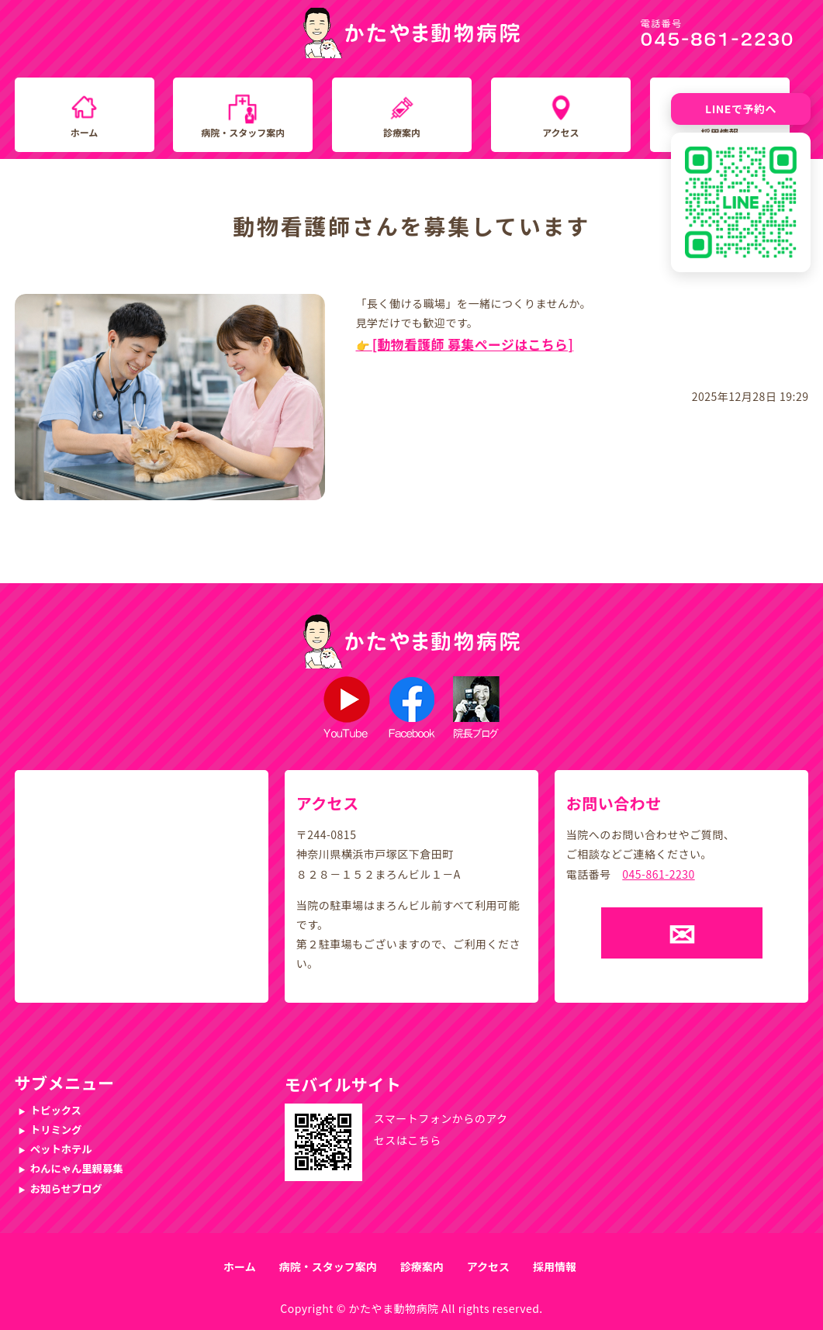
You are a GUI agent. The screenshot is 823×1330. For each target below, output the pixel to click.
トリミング (55, 1129)
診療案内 (401, 132)
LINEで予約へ (740, 108)
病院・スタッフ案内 (243, 132)
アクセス (560, 132)
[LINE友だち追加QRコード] (741, 202)
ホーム (85, 132)
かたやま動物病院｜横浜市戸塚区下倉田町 (411, 33)
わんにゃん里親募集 (76, 1168)
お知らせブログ (66, 1188)
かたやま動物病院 (393, 1308)
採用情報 (554, 1266)
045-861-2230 (658, 874)
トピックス (55, 1110)
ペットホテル (61, 1149)
